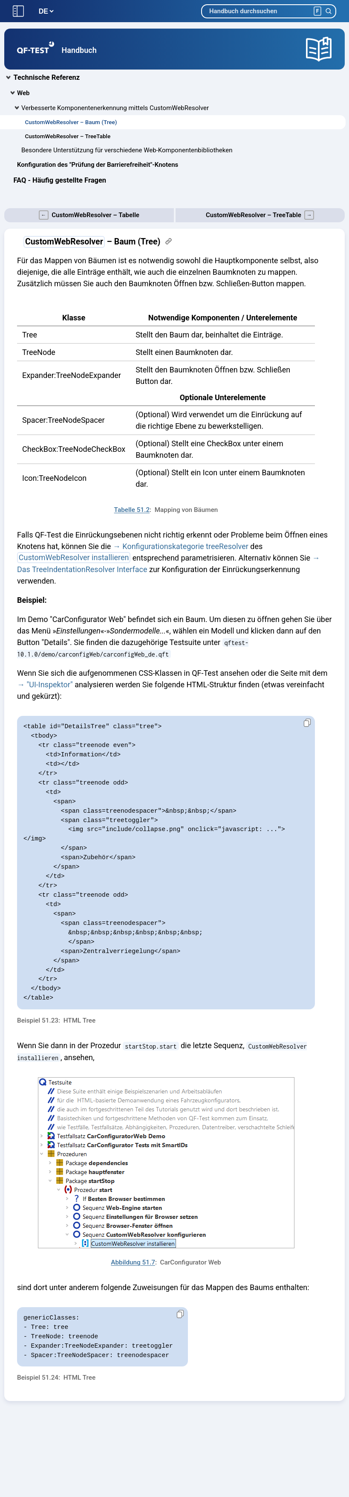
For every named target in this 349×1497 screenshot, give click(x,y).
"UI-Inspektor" (49, 684)
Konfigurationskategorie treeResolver (185, 546)
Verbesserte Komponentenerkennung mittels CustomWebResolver (115, 108)
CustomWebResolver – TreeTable (68, 136)
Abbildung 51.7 (133, 1262)
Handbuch (79, 50)
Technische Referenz (47, 77)
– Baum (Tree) (91, 242)
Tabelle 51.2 (132, 510)
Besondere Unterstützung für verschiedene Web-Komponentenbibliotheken (126, 150)
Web (23, 93)
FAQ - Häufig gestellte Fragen (60, 180)
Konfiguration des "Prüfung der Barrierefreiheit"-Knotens (97, 165)
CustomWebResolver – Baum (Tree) (71, 122)
